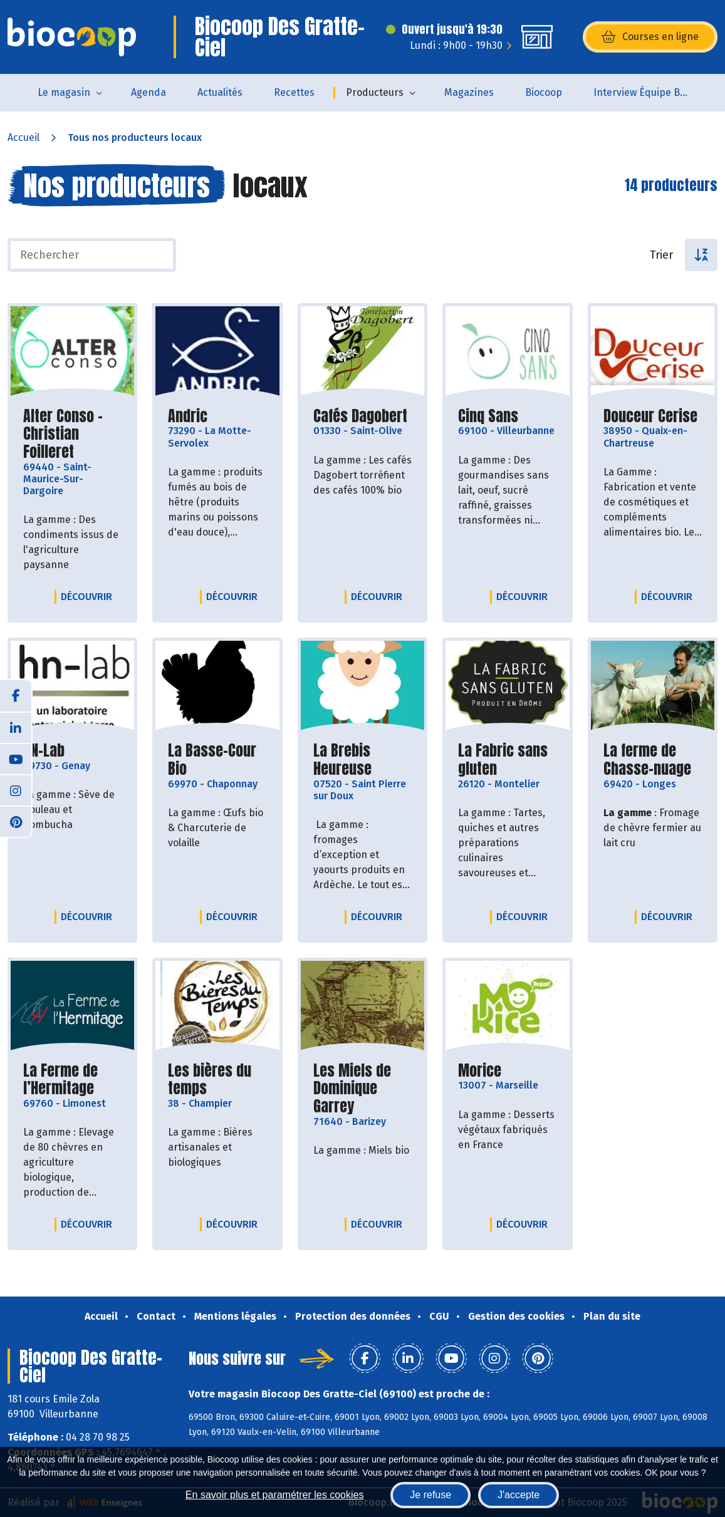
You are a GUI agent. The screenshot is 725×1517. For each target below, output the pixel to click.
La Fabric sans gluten (507, 760)
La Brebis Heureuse (362, 760)
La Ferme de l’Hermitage (72, 1080)
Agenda (148, 92)
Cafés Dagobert (360, 416)
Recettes (294, 92)
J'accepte (519, 1494)
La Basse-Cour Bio (217, 760)
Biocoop (543, 92)
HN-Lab (44, 751)
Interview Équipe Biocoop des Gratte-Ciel (648, 92)
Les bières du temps (217, 1080)
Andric (187, 416)
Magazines (469, 92)
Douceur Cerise (650, 416)
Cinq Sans (488, 416)
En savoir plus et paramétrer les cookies (274, 1494)
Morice (479, 1071)
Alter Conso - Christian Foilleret (72, 434)
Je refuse (430, 1494)
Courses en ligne (650, 37)
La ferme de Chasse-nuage (652, 760)
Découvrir (89, 596)
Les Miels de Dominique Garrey (362, 1089)
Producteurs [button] (375, 92)
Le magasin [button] (64, 92)
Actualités (220, 92)
